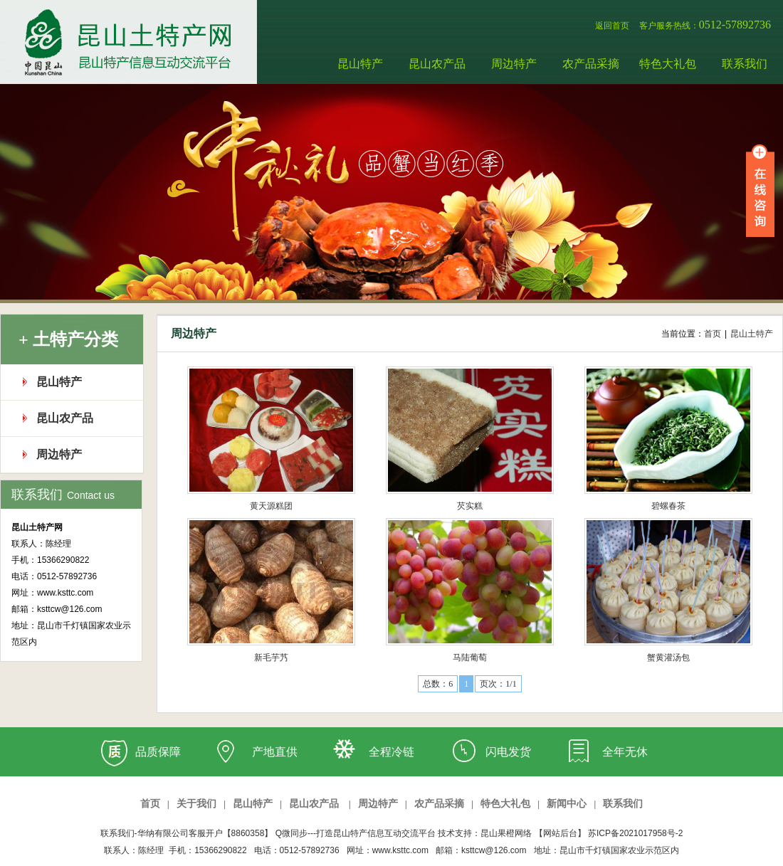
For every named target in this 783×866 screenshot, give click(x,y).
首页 (150, 803)
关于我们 (196, 803)
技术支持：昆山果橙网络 (485, 833)
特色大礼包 (667, 64)
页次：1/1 (498, 684)
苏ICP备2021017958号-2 (635, 833)
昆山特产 (360, 64)
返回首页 (612, 26)
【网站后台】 (560, 833)
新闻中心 (567, 803)
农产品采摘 (590, 64)
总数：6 (438, 684)
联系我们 (744, 64)
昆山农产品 (437, 64)
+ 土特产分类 (68, 339)
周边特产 (514, 64)
